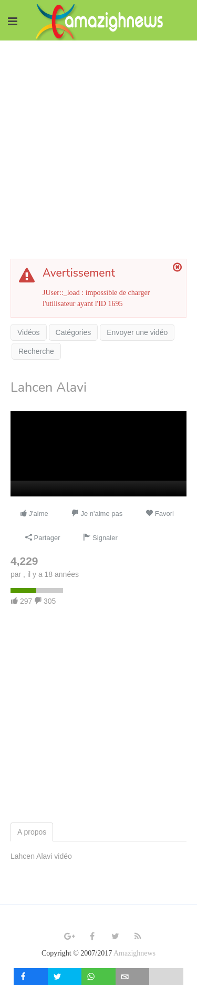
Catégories (73, 332)
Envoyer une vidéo (137, 332)
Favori (160, 513)
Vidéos (28, 332)
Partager (42, 538)
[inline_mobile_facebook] (31, 976)
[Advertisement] (98, 144)
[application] (98, 453)
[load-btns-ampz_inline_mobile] (166, 976)
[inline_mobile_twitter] (65, 976)
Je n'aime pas (96, 513)
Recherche (36, 351)
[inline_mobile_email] (133, 976)
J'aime (33, 513)
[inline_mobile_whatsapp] (98, 976)
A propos (31, 832)
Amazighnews (134, 953)
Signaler (100, 538)
